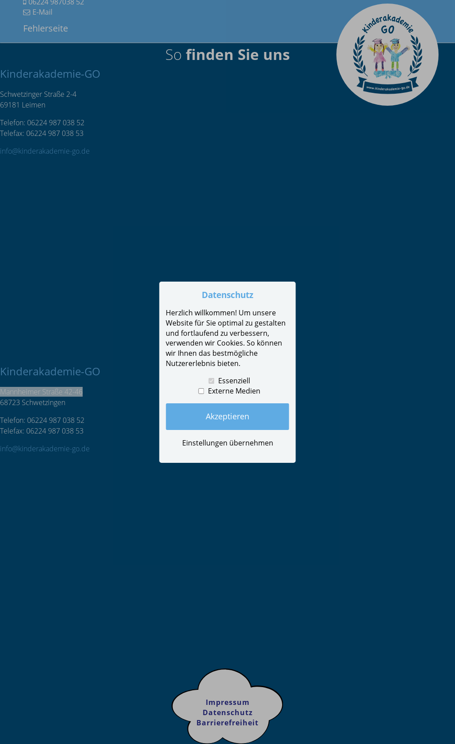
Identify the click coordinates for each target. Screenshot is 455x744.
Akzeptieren (227, 416)
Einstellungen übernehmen (227, 443)
